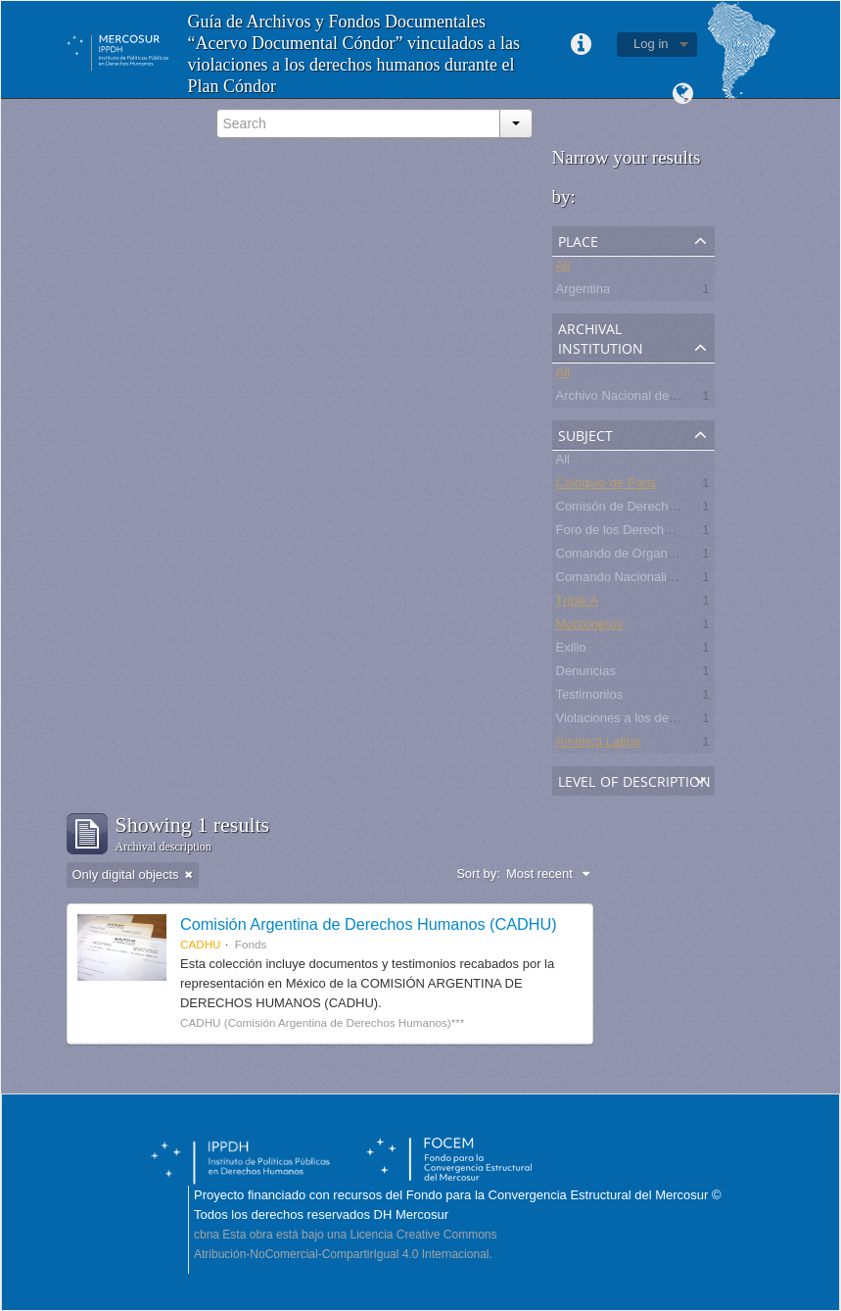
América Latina (598, 744)
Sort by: (478, 873)
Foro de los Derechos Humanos (646, 532)
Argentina (583, 291)
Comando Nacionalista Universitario (657, 579)
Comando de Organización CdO (646, 556)
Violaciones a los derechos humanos (660, 720)
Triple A (577, 603)
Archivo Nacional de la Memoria (646, 398)
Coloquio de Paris (606, 485)
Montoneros (590, 626)
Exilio (571, 650)
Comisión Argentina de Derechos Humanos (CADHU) (368, 924)
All (563, 268)
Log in (650, 43)
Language (683, 94)
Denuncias (586, 673)
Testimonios (590, 697)
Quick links (580, 45)
